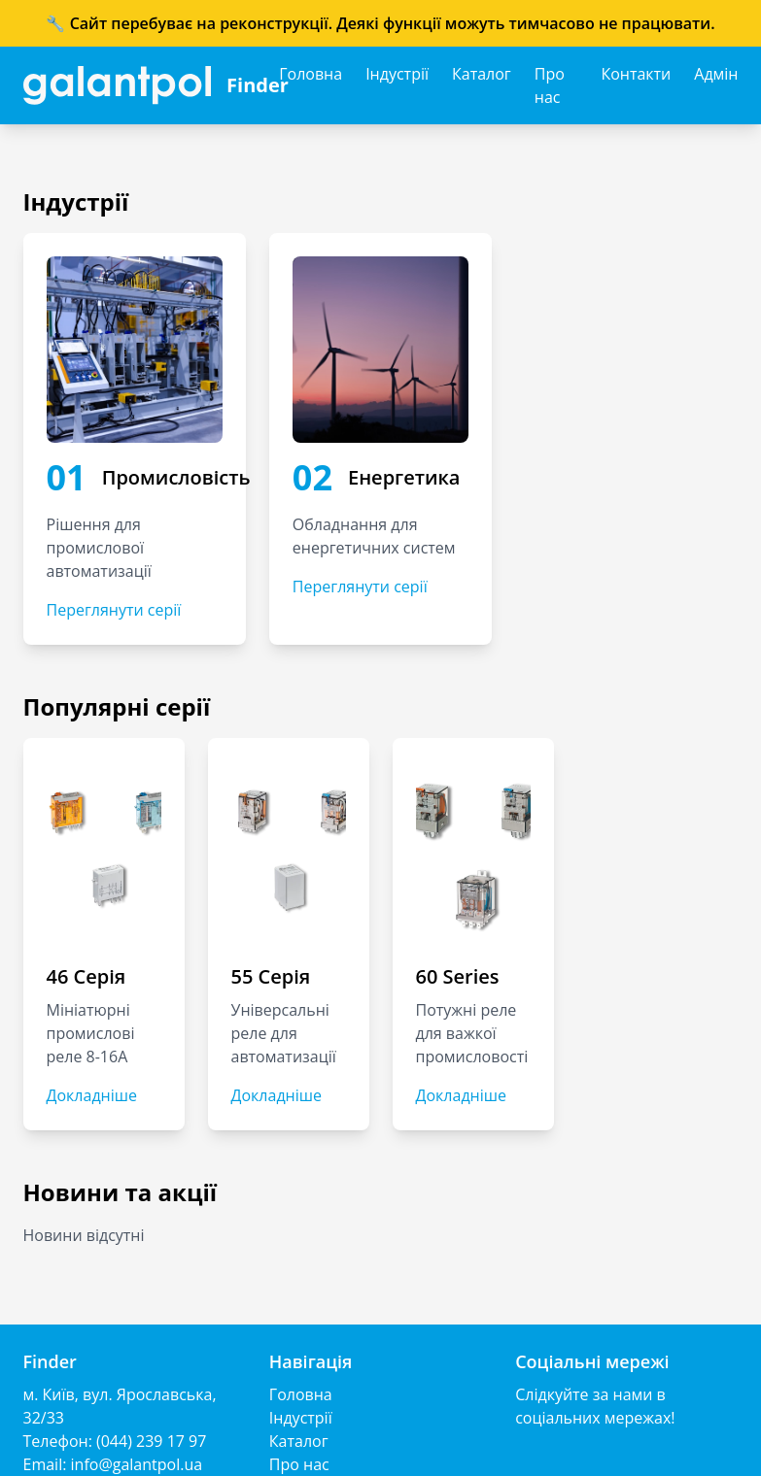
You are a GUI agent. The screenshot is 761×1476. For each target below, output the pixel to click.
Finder (257, 85)
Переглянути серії (114, 610)
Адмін (716, 73)
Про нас (550, 85)
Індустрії (397, 73)
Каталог (481, 73)
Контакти (636, 73)
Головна (310, 73)
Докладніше (92, 1095)
